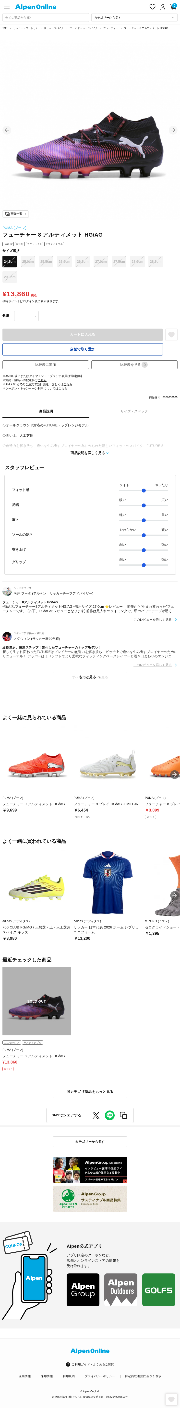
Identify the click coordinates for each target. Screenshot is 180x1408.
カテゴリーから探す (90, 1142)
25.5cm (46, 261)
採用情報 (47, 1376)
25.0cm (28, 261)
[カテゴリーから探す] (134, 17)
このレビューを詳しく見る (152, 619)
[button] (6, 130)
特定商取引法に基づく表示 (143, 1376)
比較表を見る (134, 365)
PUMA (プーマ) (14, 228)
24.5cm (9, 261)
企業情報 (25, 1376)
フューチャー (110, 28)
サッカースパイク (54, 28)
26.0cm (64, 261)
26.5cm (82, 261)
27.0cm (101, 261)
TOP (5, 28)
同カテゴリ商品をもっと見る (90, 1092)
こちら (42, 380)
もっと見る (87, 677)
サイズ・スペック (134, 411)
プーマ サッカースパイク (84, 28)
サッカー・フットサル (25, 28)
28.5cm (155, 261)
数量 (5, 316)
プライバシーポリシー (100, 1376)
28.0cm (137, 261)
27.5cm (119, 261)
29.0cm (9, 277)
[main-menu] (6, 6)
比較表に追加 (45, 364)
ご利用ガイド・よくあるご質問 (93, 1364)
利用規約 (69, 1376)
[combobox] (45, 17)
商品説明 (46, 411)
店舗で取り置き (82, 349)
